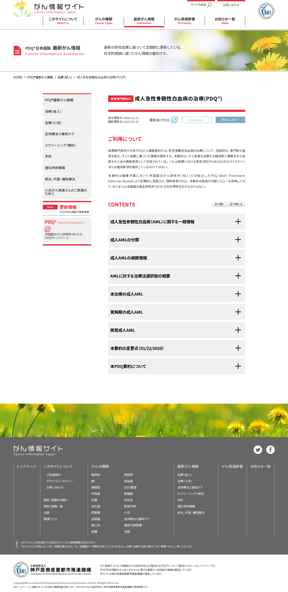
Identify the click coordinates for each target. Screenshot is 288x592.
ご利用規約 (53, 474)
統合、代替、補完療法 (190, 512)
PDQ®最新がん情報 (40, 77)
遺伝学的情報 (186, 506)
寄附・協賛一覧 (53, 506)
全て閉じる (236, 204)
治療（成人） (65, 77)
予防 (180, 500)
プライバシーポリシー (59, 481)
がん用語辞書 (232, 466)
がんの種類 (100, 466)
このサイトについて (58, 466)
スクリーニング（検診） (191, 493)
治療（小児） (184, 481)
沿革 (47, 512)
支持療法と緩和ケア (190, 487)
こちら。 (190, 546)
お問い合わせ (54, 487)
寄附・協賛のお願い (56, 500)
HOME (18, 77)
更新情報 (68, 207)
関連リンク (50, 519)
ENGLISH (196, 120)
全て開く (219, 204)
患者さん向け (229, 120)
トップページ (26, 466)
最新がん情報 (188, 466)
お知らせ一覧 (260, 466)
